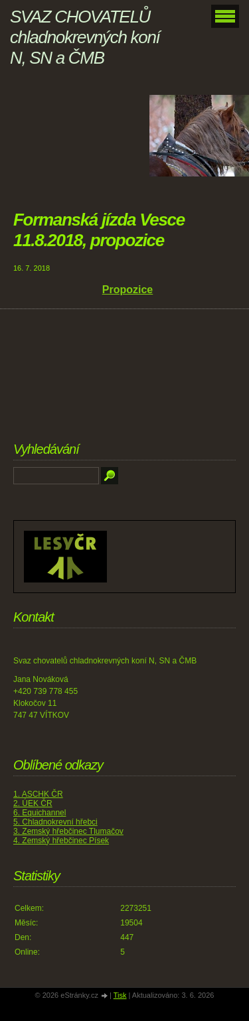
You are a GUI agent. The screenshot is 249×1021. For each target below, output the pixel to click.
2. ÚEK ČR (32, 803)
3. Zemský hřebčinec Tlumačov (68, 831)
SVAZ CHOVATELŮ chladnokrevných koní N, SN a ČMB (84, 37)
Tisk (120, 995)
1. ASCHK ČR (38, 794)
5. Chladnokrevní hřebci (55, 822)
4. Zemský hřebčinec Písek (61, 840)
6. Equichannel (39, 812)
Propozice (127, 289)
